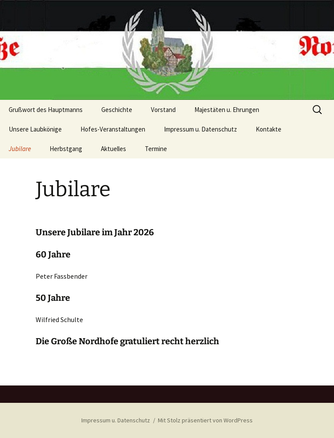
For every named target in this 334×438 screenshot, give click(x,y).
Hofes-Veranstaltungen (112, 129)
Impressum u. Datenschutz (200, 129)
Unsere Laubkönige (35, 129)
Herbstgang (66, 149)
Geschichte (116, 109)
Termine (156, 149)
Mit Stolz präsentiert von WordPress (205, 420)
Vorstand (163, 109)
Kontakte (268, 129)
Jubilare (20, 149)
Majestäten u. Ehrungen (226, 109)
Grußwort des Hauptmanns (46, 109)
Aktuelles (113, 149)
